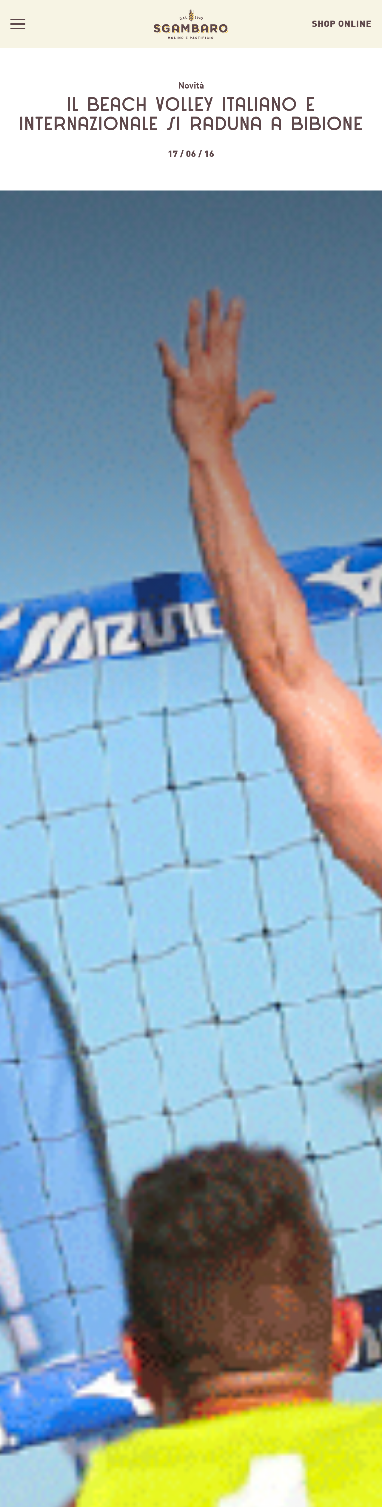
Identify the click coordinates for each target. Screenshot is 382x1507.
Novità (191, 84)
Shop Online (342, 23)
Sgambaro (191, 24)
